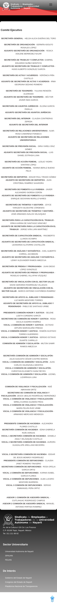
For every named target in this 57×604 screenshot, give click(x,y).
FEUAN (8, 560)
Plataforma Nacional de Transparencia (21, 586)
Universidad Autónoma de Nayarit (19, 551)
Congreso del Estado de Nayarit (18, 582)
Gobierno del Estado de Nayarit (18, 578)
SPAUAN (9, 556)
